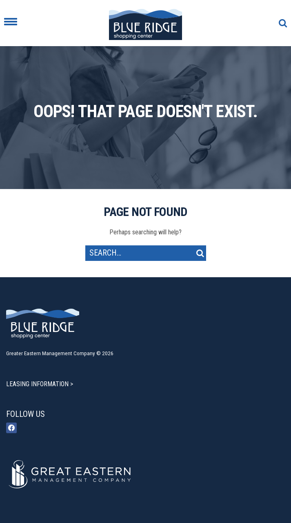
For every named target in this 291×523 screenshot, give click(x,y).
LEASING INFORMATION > (39, 384)
